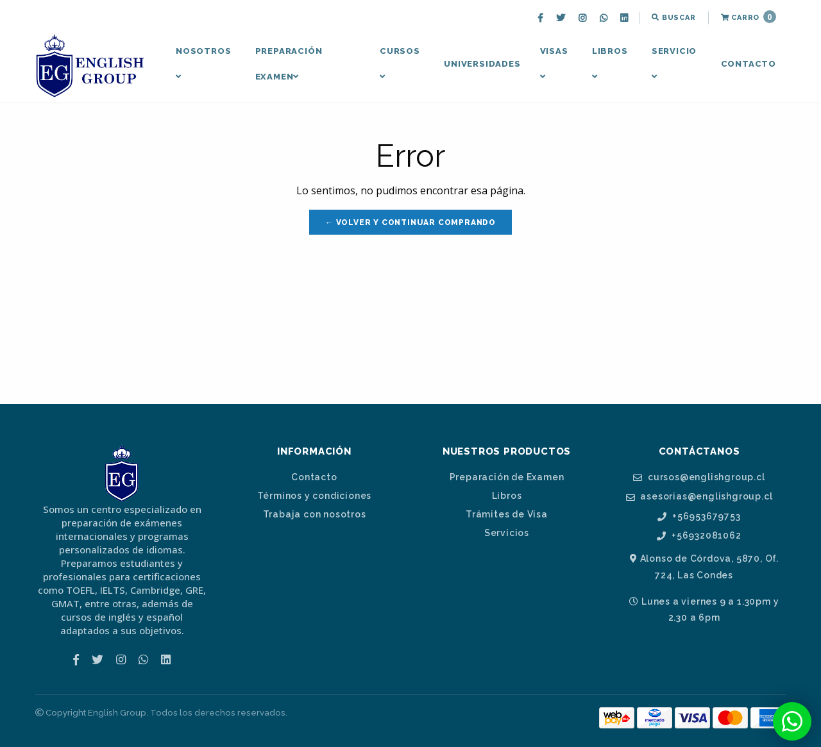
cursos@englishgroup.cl (699, 477)
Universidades (482, 64)
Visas (554, 63)
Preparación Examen (289, 63)
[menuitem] (542, 18)
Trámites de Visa (507, 514)
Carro (748, 16)
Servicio (674, 63)
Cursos (400, 63)
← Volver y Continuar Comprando (410, 222)
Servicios (506, 532)
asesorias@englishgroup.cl (699, 496)
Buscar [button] (673, 17)
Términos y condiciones (314, 495)
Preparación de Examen (507, 477)
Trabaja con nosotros (314, 514)
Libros (610, 63)
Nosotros (203, 63)
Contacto (748, 64)
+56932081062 (699, 536)
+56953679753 (698, 516)
